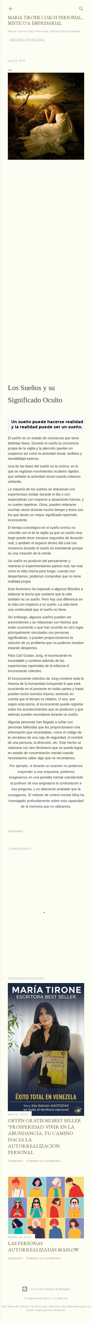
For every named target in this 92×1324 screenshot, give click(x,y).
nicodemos (60, 1298)
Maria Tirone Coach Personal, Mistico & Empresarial (45, 20)
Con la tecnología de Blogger (46, 1289)
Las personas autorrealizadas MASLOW (43, 1246)
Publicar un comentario (44, 1161)
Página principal (27, 40)
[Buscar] (81, 7)
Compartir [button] (15, 831)
